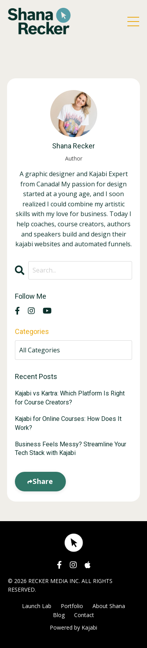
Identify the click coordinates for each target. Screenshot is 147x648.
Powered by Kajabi (73, 627)
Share (43, 481)
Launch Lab (36, 606)
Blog (59, 615)
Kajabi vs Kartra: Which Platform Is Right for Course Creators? (70, 398)
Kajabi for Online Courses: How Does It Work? (68, 423)
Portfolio (72, 606)
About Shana (109, 606)
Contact (84, 615)
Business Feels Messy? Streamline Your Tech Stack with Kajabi (70, 448)
